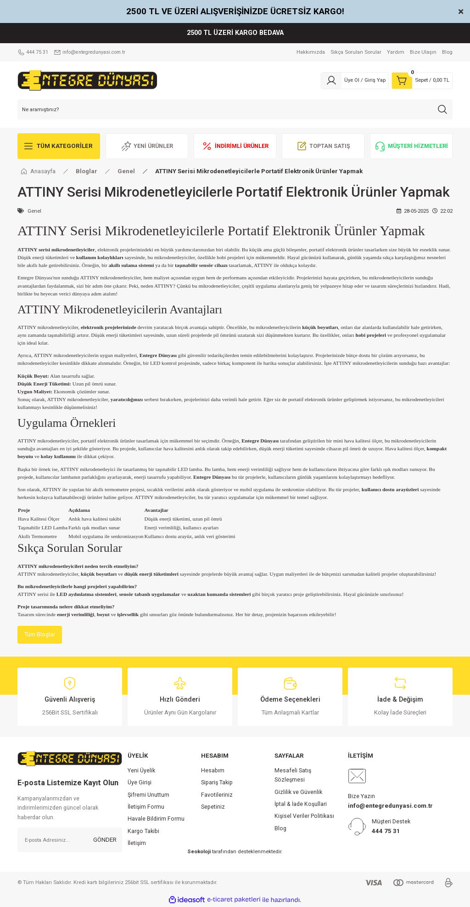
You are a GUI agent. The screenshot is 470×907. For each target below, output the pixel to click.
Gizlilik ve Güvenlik (298, 792)
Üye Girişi (139, 783)
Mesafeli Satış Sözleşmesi (292, 775)
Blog (280, 829)
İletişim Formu (146, 807)
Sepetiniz (213, 807)
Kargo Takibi (143, 831)
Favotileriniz (217, 795)
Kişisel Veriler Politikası (304, 817)
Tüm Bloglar (40, 634)
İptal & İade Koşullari (300, 804)
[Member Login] (355, 80)
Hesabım (212, 771)
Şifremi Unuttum (148, 795)
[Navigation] (58, 146)
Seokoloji (199, 852)
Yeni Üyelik (141, 771)
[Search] (235, 109)
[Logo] (87, 80)
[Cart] (422, 80)
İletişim (137, 843)
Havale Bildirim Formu (156, 819)
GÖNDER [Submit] (105, 840)
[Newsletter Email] (69, 840)
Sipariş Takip (217, 783)
